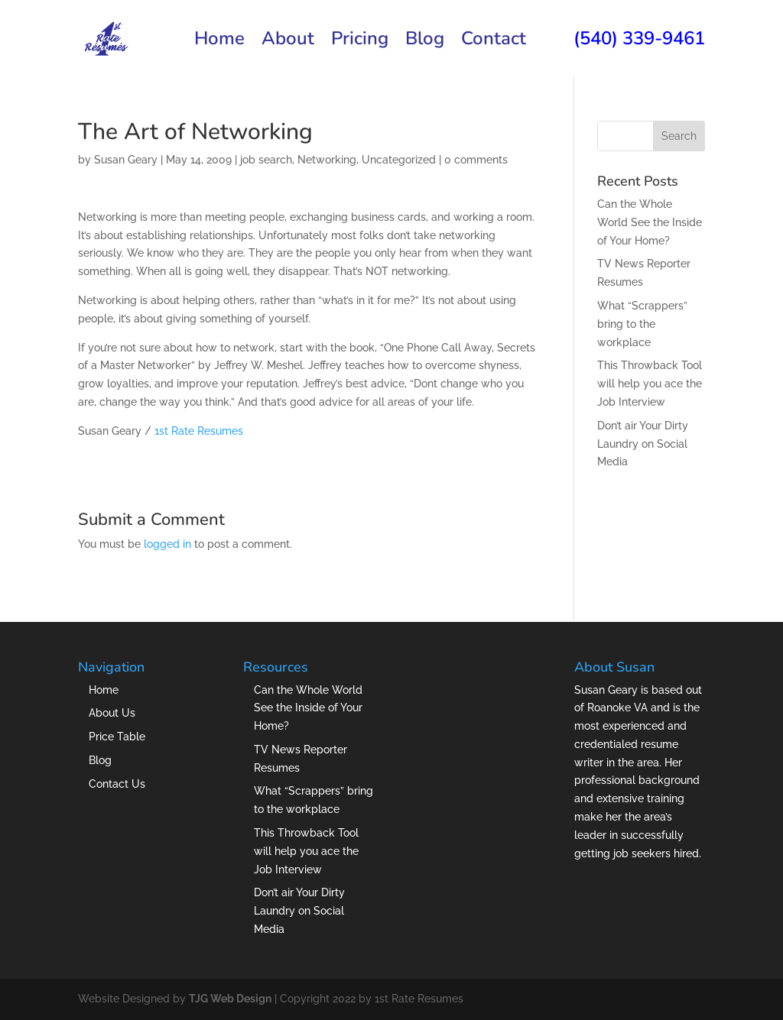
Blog (424, 41)
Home (219, 41)
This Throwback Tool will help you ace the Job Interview (649, 383)
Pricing (359, 41)
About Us (112, 713)
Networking (326, 160)
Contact (493, 41)
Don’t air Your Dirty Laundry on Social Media (642, 443)
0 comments (476, 160)
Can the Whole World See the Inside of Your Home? (649, 222)
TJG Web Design (230, 998)
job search (266, 160)
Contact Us (117, 784)
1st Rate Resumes (198, 431)
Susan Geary (126, 160)
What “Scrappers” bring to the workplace (642, 324)
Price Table (117, 736)
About (288, 41)
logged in (167, 544)
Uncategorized (399, 160)
